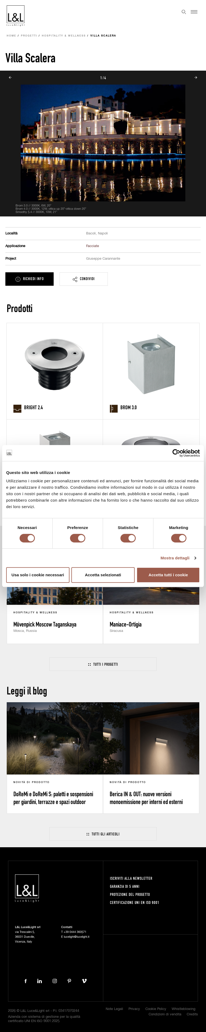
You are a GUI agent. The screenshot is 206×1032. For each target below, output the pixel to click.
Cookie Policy (155, 1009)
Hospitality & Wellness (64, 36)
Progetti (29, 36)
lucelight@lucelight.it (76, 936)
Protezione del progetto (130, 894)
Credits (192, 1014)
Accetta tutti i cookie (168, 575)
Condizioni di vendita (165, 1014)
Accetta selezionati (103, 575)
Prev (10, 77)
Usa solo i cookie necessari (38, 575)
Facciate (92, 246)
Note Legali (114, 1009)
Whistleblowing (183, 1009)
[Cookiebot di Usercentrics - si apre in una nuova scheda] (176, 453)
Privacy (134, 1009)
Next (196, 77)
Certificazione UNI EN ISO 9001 (134, 902)
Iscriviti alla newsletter (131, 878)
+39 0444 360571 (75, 931)
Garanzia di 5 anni (124, 886)
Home (11, 36)
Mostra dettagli (174, 558)
